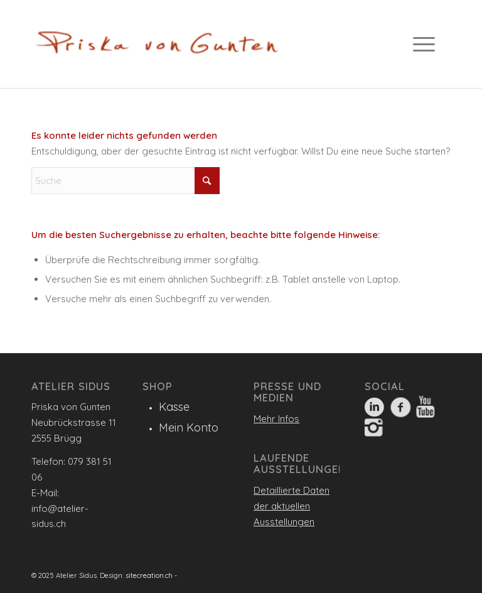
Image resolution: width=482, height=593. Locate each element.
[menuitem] (429, 44)
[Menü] (421, 44)
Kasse (174, 407)
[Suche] (125, 180)
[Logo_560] (156, 47)
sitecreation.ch (149, 575)
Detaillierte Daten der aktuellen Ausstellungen (291, 506)
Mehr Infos (276, 419)
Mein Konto (188, 427)
